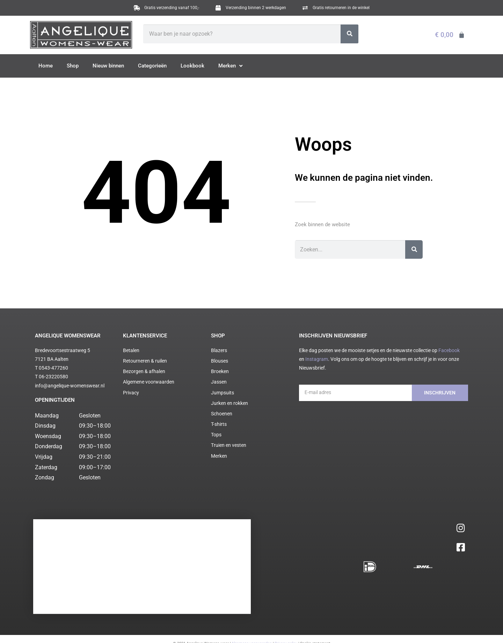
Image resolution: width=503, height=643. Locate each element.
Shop (73, 66)
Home (45, 66)
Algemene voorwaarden (252, 579)
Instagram (316, 359)
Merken (230, 66)
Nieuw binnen (108, 66)
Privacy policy (286, 579)
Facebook (449, 350)
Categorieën (152, 66)
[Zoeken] (349, 33)
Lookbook (192, 66)
